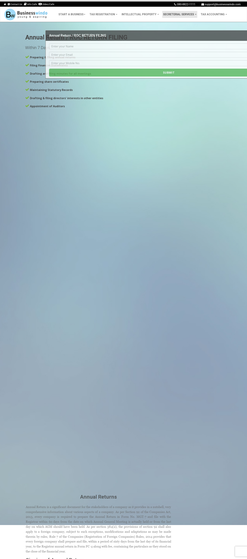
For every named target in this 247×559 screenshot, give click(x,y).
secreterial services (179, 14)
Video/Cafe (46, 4)
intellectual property (140, 14)
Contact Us (15, 4)
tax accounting (214, 14)
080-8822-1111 (184, 4)
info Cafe (30, 4)
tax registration (103, 14)
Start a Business (71, 14)
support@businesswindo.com (221, 4)
